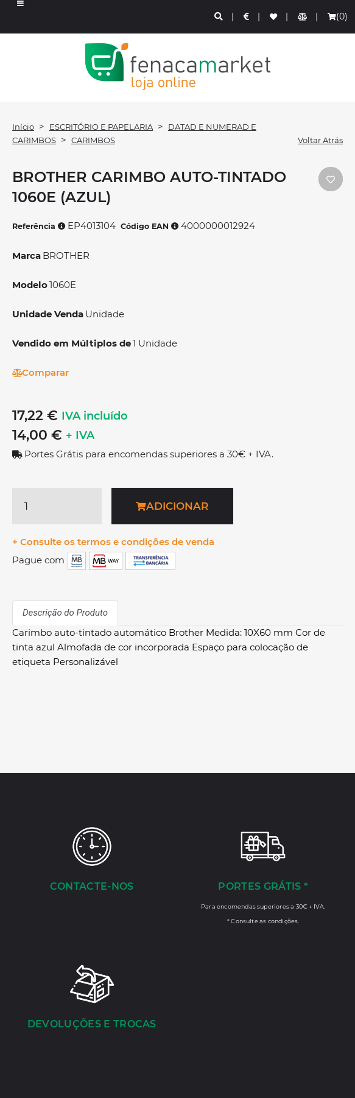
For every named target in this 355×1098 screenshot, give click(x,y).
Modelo (29, 284)
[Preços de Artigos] (247, 16)
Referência (39, 226)
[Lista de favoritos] (274, 16)
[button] (20, 16)
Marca (26, 255)
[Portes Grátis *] (263, 875)
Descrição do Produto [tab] (65, 612)
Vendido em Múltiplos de (71, 343)
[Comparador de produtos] (303, 16)
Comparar (40, 372)
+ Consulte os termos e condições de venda (113, 541)
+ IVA (80, 435)
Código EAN (150, 226)
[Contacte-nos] (92, 860)
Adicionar (172, 506)
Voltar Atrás (320, 140)
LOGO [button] (177, 66)
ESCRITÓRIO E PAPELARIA (101, 127)
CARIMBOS (93, 140)
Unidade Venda (47, 314)
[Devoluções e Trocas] (92, 998)
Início (23, 127)
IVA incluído (95, 416)
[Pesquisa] (219, 16)
